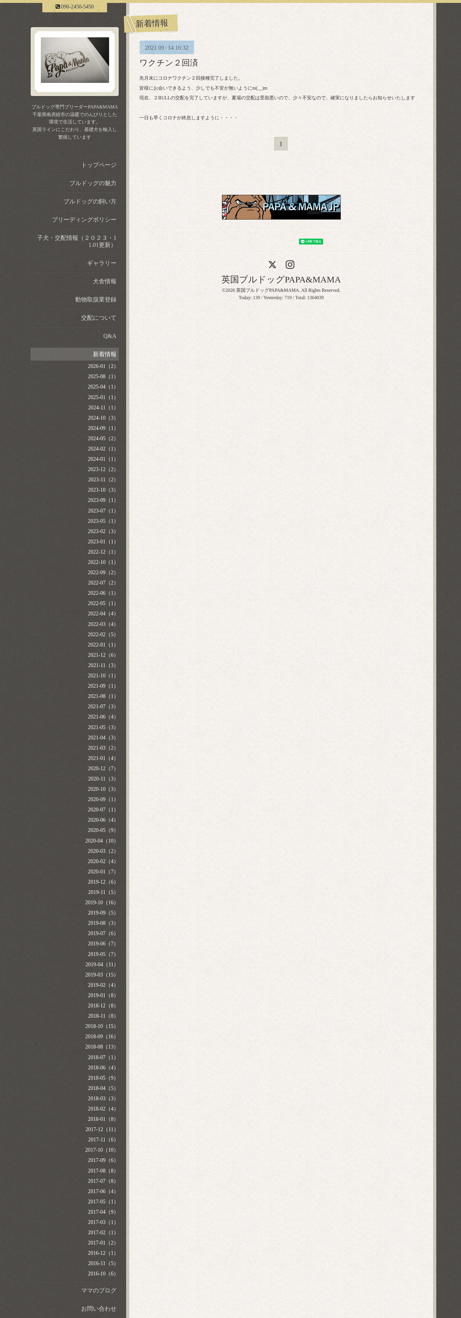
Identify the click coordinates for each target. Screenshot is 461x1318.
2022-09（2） (103, 572)
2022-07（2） (103, 583)
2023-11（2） (103, 480)
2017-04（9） (103, 1212)
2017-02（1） (103, 1232)
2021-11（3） (103, 665)
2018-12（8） (103, 1006)
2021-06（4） (103, 717)
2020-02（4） (103, 861)
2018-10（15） (102, 1026)
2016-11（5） (103, 1263)
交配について (98, 317)
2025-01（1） (103, 397)
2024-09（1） (103, 428)
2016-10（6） (103, 1274)
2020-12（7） (103, 768)
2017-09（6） (103, 1160)
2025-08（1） (103, 376)
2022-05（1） (103, 603)
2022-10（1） (103, 562)
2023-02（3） (103, 531)
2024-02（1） (103, 449)
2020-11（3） (103, 779)
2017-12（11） (102, 1129)
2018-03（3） (103, 1098)
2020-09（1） (103, 799)
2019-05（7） (103, 954)
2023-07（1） (103, 511)
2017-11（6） (103, 1140)
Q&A (109, 336)
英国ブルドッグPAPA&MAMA (281, 279)
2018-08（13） (102, 1047)
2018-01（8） (103, 1119)
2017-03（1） (103, 1222)
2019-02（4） (103, 985)
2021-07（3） (103, 706)
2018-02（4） (103, 1109)
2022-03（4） (103, 624)
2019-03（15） (102, 975)
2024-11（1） (103, 408)
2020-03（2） (103, 851)
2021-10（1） (103, 676)
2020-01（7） (103, 872)
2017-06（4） (103, 1191)
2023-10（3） (103, 490)
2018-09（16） (102, 1036)
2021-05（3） (103, 727)
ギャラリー (101, 263)
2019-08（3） (103, 923)
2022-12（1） (103, 552)
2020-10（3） (103, 789)
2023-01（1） (103, 542)
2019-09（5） (103, 913)
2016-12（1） (103, 1253)
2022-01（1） (103, 645)
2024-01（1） (103, 459)
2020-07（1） (103, 810)
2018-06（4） (103, 1068)
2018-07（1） (103, 1057)
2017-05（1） (103, 1202)
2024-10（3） (103, 418)
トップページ (98, 165)
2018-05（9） (103, 1078)
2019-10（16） (102, 902)
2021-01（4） (103, 758)
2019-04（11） (102, 964)
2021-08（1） (103, 696)
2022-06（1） (103, 593)
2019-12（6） (103, 882)
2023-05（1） (103, 521)
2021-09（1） (103, 686)
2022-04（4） (103, 614)
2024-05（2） (103, 438)
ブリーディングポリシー (84, 219)
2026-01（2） (103, 366)
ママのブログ (98, 1290)
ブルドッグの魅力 (92, 183)
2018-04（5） (103, 1088)
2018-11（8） (103, 1016)
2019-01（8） (103, 995)
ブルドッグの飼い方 (90, 201)
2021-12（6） (103, 655)
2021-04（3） (103, 738)
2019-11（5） (103, 892)
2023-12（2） (103, 469)
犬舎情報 (104, 281)
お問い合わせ (98, 1308)
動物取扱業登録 (95, 299)
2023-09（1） (103, 500)
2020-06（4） (103, 820)
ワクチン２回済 (168, 62)
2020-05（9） (103, 830)
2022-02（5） (103, 634)
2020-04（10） (102, 841)
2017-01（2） (103, 1243)
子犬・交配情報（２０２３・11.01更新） (76, 241)
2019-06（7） (103, 944)
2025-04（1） (103, 387)
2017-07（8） (103, 1181)
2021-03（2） (103, 748)
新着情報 (104, 354)
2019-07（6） (103, 933)
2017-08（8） (103, 1171)
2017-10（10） (102, 1150)
